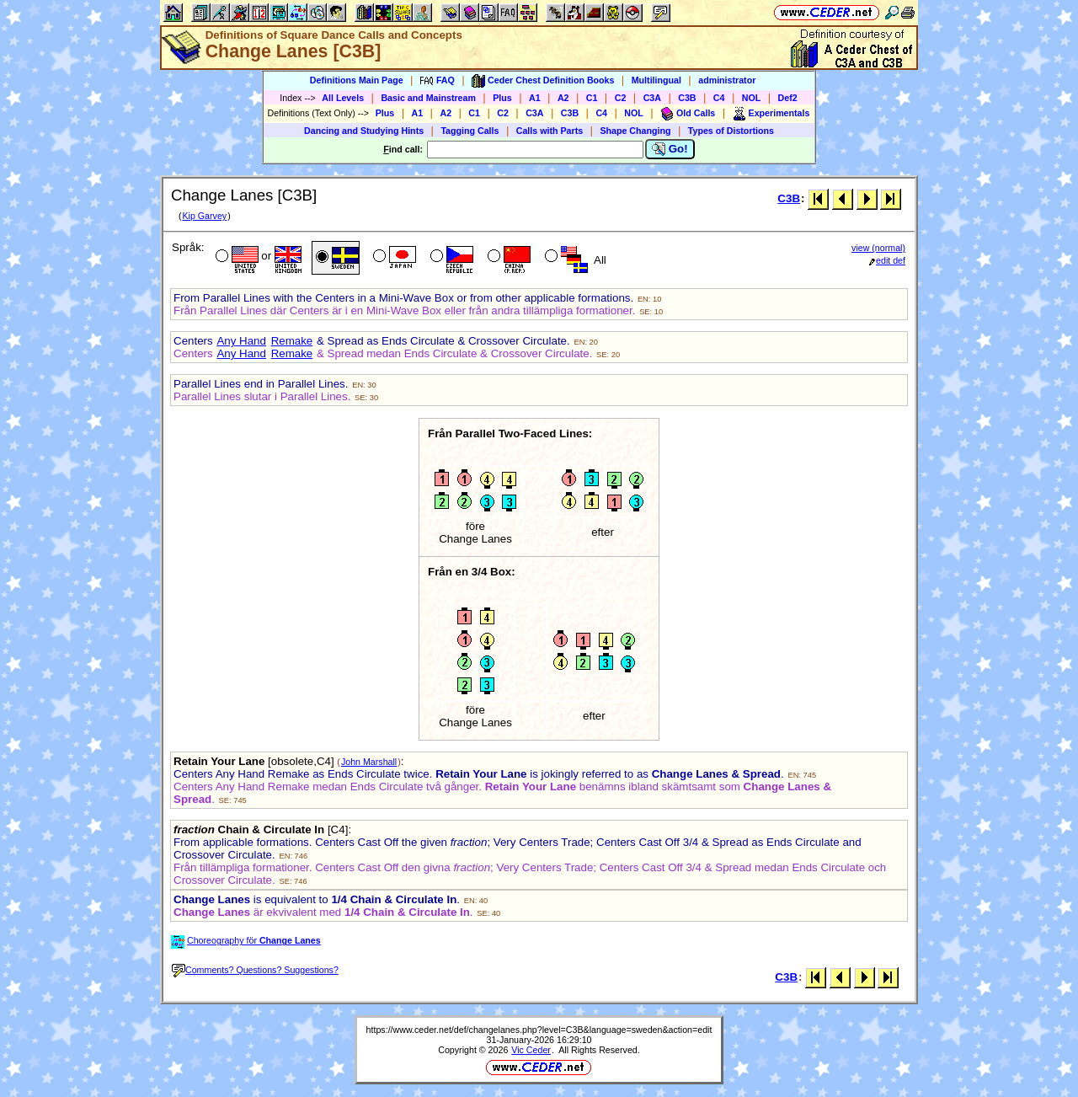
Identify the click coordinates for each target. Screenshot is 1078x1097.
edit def (887, 260)
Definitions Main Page (356, 80)
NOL (751, 98)
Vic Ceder (531, 1050)
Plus (502, 98)
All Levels (343, 98)
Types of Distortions (731, 131)
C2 (621, 98)
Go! (670, 149)
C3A (652, 98)
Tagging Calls (469, 131)
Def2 (788, 98)
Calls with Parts (549, 131)
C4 (719, 98)
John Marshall (369, 762)
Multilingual (656, 80)
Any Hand (241, 340)
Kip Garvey (204, 216)
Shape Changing (635, 131)
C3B (687, 98)
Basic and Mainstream (428, 98)
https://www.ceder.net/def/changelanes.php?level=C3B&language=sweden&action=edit (539, 1030)
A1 (535, 98)
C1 (592, 98)
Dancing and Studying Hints (364, 131)
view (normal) (878, 248)
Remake (292, 340)
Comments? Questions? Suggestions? (255, 970)
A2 (563, 98)
